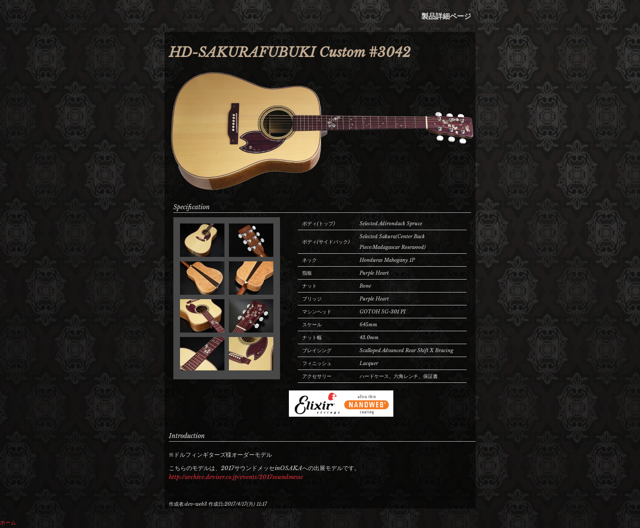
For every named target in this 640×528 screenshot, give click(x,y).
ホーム (8, 522)
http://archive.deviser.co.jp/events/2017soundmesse (236, 477)
